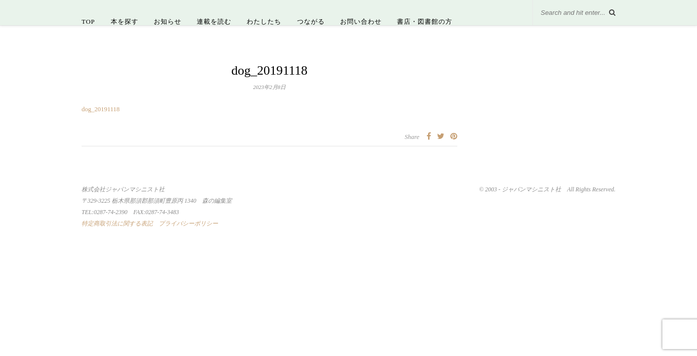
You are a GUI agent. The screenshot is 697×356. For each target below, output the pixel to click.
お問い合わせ (361, 21)
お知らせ (167, 21)
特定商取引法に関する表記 (117, 223)
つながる (311, 21)
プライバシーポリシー (188, 223)
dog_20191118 (101, 109)
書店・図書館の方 (424, 21)
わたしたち (264, 21)
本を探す (124, 21)
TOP (88, 21)
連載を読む (214, 21)
